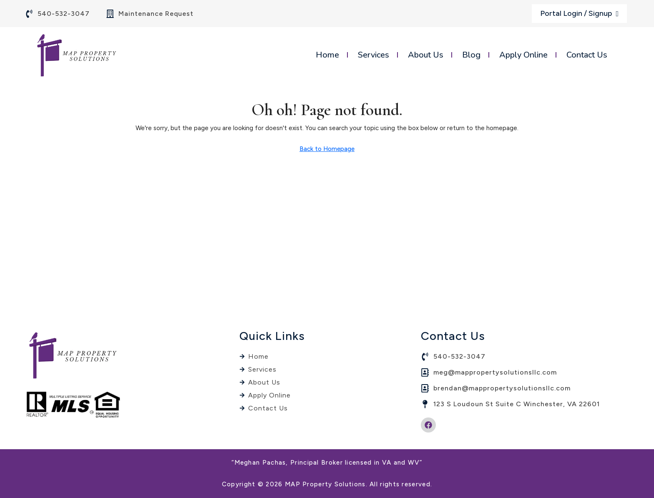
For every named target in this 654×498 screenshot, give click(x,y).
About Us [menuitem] (425, 54)
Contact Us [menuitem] (586, 54)
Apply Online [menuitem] (523, 54)
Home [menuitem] (327, 54)
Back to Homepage (327, 149)
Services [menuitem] (373, 54)
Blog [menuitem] (471, 54)
